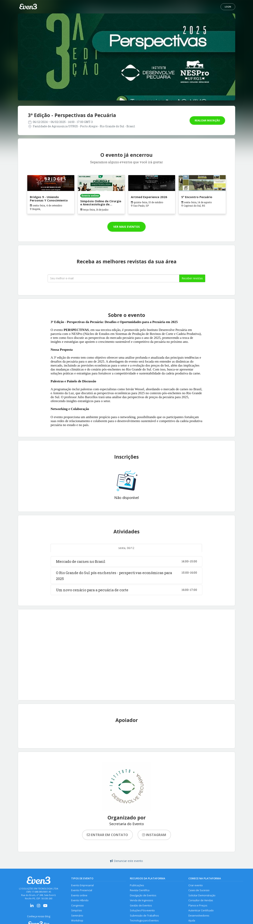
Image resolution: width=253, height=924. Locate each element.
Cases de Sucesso (199, 890)
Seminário (77, 915)
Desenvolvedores (198, 915)
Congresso (77, 905)
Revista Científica (139, 890)
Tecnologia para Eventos (144, 920)
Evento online (79, 895)
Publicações (137, 885)
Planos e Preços (197, 905)
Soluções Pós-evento (142, 910)
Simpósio (76, 910)
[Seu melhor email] (113, 278)
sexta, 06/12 (126, 548)
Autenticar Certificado (201, 910)
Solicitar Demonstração (201, 895)
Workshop (77, 920)
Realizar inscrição (207, 120)
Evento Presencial (81, 890)
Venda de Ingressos (141, 900)
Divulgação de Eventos (143, 895)
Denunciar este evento (126, 861)
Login (228, 6)
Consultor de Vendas (200, 900)
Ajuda (191, 920)
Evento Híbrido (80, 900)
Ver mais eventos (126, 227)
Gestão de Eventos (141, 905)
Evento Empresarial (82, 885)
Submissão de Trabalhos (144, 915)
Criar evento (195, 885)
